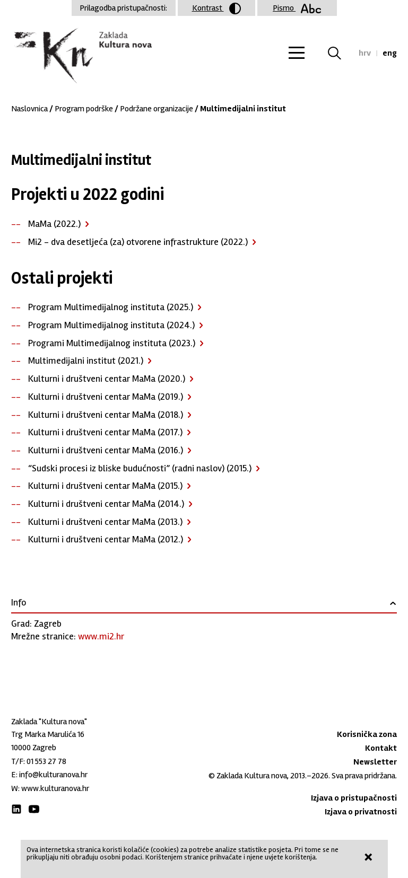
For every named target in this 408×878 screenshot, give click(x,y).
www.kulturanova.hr (55, 788)
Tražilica (341, 53)
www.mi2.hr (101, 636)
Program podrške (84, 108)
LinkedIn (16, 809)
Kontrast (216, 8)
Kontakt (381, 748)
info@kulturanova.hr (53, 774)
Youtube (34, 809)
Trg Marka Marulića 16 (47, 734)
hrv (365, 53)
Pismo (297, 8)
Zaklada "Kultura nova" (81, 56)
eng (390, 53)
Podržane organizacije (156, 108)
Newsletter (375, 762)
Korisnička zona (367, 734)
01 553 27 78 (46, 761)
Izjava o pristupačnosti (354, 798)
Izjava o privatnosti (361, 811)
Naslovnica (29, 108)
